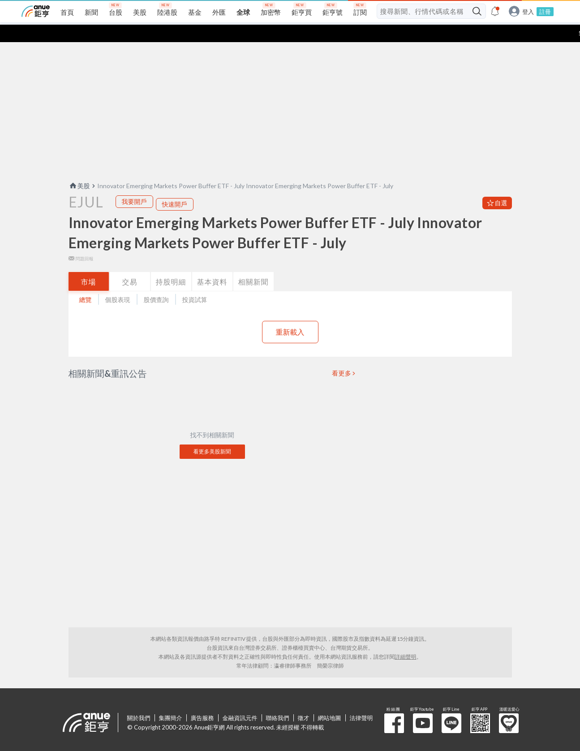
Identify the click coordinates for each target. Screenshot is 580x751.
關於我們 (138, 700)
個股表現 (117, 282)
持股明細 (171, 264)
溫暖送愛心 (509, 706)
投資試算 (194, 282)
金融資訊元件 (240, 700)
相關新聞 (253, 264)
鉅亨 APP (480, 706)
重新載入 (290, 314)
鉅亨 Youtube (423, 706)
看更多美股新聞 (212, 434)
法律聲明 (361, 700)
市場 (88, 264)
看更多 (342, 356)
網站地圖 (329, 700)
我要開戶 (134, 184)
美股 (79, 168)
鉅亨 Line (451, 706)
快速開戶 (174, 186)
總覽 (85, 282)
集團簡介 (170, 700)
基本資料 (212, 264)
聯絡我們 (277, 700)
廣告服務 (202, 700)
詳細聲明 (406, 639)
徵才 (303, 700)
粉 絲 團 (394, 706)
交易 (129, 264)
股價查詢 (156, 282)
